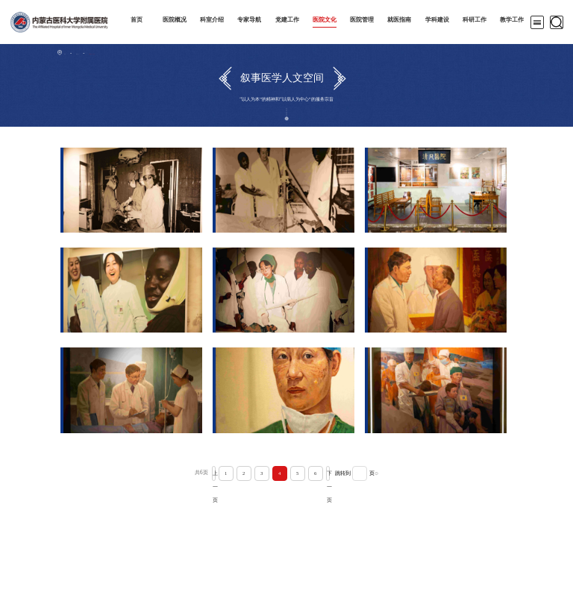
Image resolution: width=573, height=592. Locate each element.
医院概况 (175, 19)
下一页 (328, 473)
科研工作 (474, 19)
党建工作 (287, 19)
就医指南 (399, 19)
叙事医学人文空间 (129, 52)
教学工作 (512, 19)
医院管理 (362, 19)
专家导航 (249, 19)
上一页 (193, 473)
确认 (397, 473)
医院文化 (324, 19)
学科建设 (437, 19)
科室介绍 (212, 19)
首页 (137, 19)
